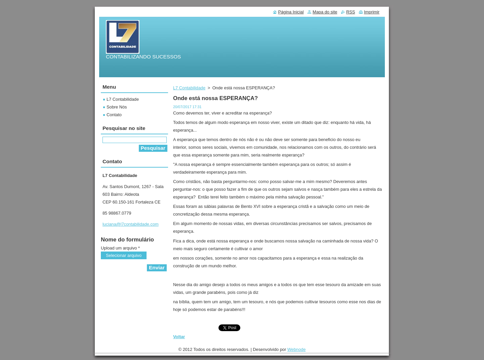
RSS (350, 11)
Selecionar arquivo (124, 255)
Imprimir (371, 11)
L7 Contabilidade (189, 87)
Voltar (179, 336)
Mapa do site (325, 11)
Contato (114, 114)
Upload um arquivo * (120, 248)
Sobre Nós (117, 106)
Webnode (296, 351)
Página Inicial (291, 11)
